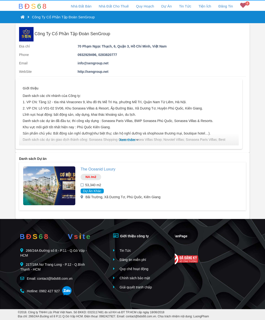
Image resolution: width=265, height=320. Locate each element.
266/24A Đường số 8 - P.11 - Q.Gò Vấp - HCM (53, 252)
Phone (24, 55)
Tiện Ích (204, 6)
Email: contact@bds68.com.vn (46, 278)
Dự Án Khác (92, 191)
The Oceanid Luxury (98, 169)
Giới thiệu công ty (131, 235)
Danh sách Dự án (33, 159)
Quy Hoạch (145, 6)
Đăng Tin (225, 6)
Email (23, 63)
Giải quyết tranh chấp (132, 287)
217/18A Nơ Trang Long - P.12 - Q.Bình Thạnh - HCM (52, 266)
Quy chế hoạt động (130, 269)
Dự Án (166, 6)
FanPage (176, 235)
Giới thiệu (30, 88)
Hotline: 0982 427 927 (40, 291)
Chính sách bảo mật (131, 278)
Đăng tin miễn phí (129, 260)
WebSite (25, 72)
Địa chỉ (24, 46)
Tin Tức (185, 6)
